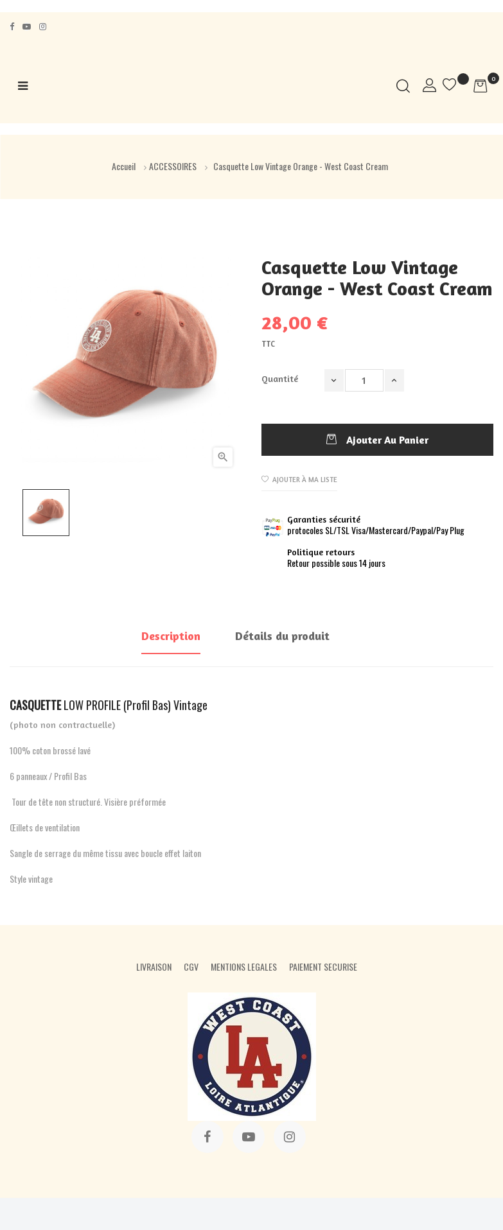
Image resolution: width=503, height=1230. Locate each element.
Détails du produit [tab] (282, 635)
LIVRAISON (154, 966)
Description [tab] (170, 635)
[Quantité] (364, 380)
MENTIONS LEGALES (244, 966)
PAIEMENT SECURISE (323, 966)
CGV (191, 966)
